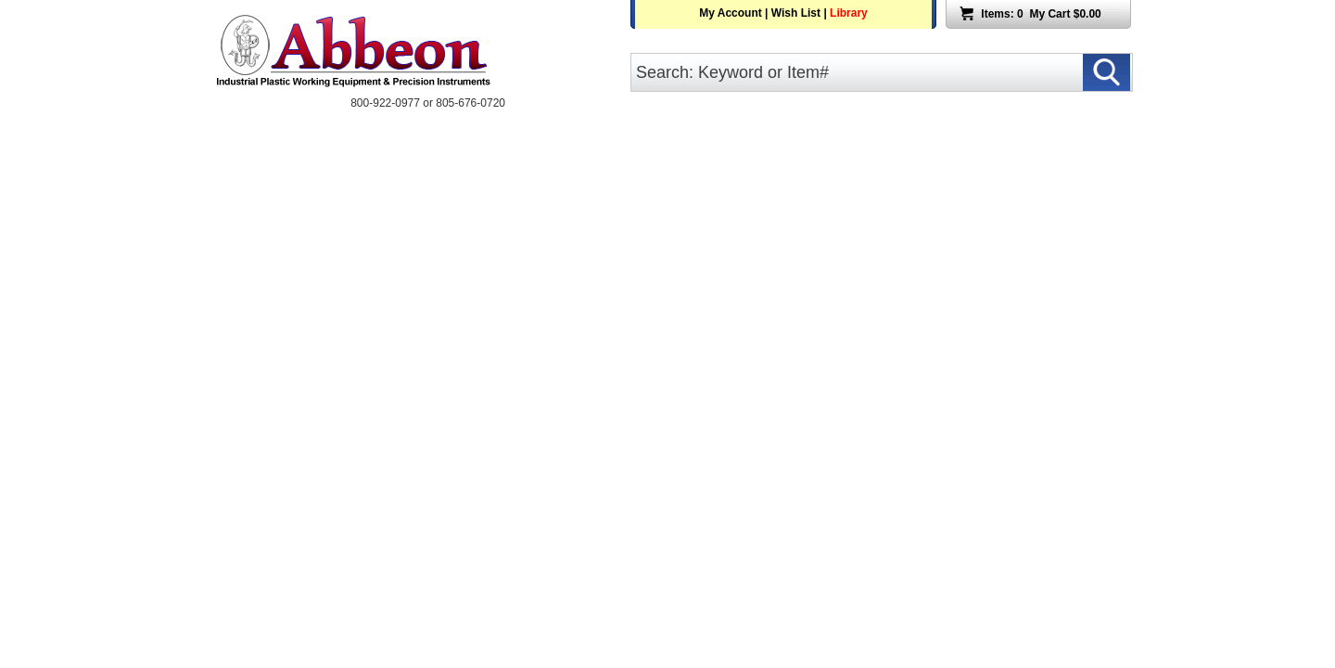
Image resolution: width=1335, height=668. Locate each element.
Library (849, 12)
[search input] (881, 72)
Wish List (795, 12)
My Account (730, 12)
